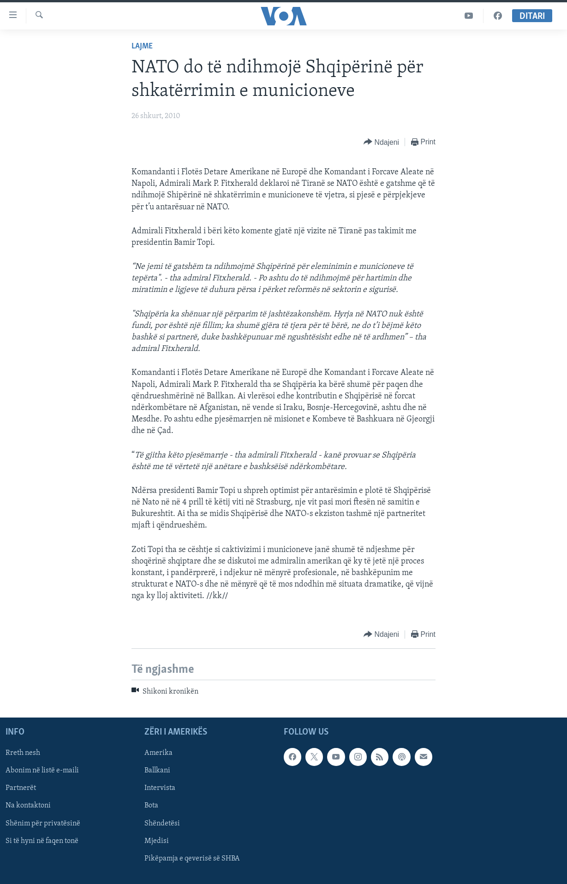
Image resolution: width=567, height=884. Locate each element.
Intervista (159, 788)
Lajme (142, 46)
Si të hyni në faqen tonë (42, 841)
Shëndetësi (162, 823)
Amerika (158, 753)
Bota (151, 805)
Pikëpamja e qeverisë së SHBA (192, 858)
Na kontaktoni (28, 805)
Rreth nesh (23, 753)
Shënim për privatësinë (43, 823)
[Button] (381, 142)
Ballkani (157, 770)
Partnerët (21, 788)
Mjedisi (156, 841)
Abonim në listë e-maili (42, 770)
